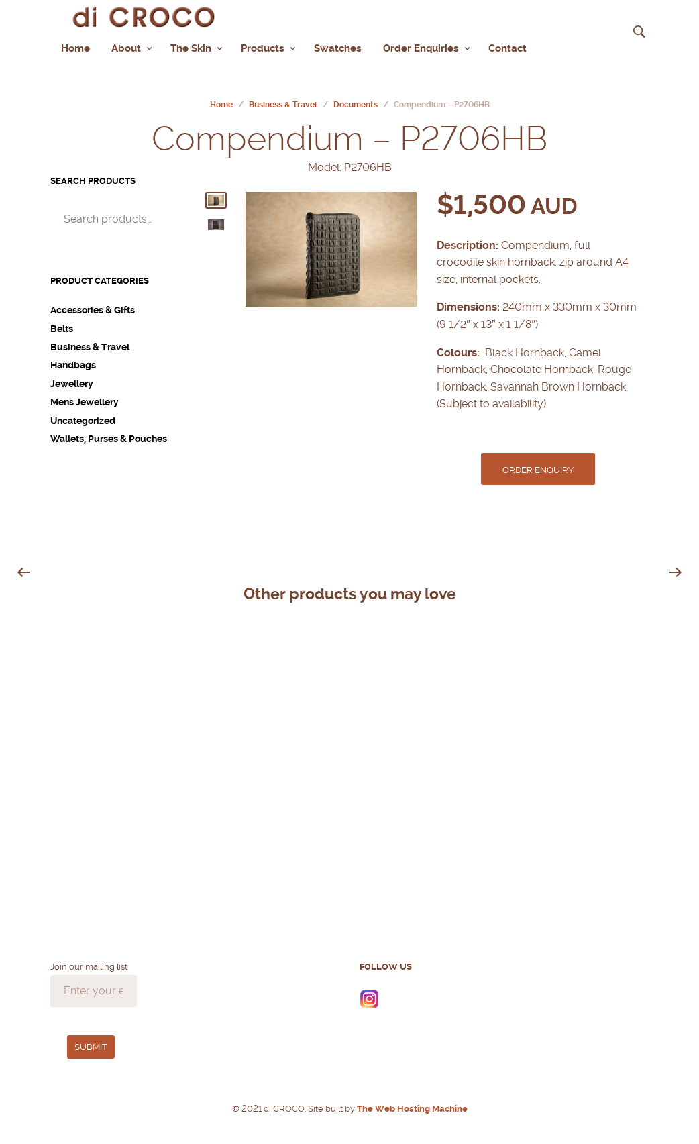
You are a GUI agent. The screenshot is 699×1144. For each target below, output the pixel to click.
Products (262, 47)
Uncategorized (82, 418)
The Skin (190, 47)
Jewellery (71, 381)
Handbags (73, 363)
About (126, 47)
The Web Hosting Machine (411, 1107)
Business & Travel (283, 102)
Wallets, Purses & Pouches (108, 436)
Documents (355, 102)
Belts (61, 326)
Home (75, 47)
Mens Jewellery (84, 400)
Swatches (338, 47)
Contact (507, 47)
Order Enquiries (421, 47)
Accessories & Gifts (92, 308)
